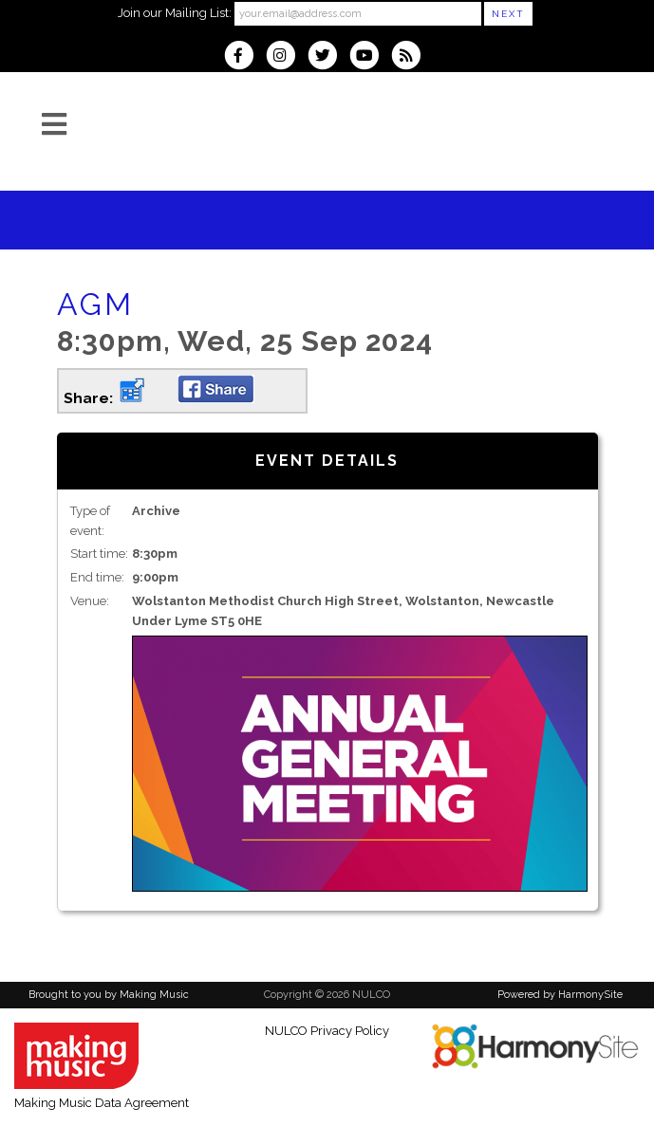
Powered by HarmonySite (560, 994)
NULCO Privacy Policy (327, 1031)
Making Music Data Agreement (101, 1103)
